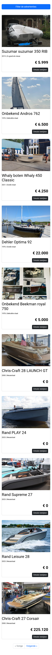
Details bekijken (40, 70)
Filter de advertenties (26, 6)
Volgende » (31, 646)
